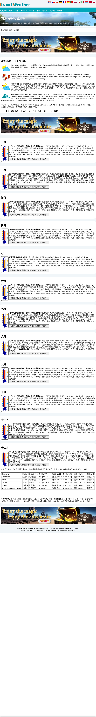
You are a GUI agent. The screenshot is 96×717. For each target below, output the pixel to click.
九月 (39, 111)
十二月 (56, 111)
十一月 (49, 111)
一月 (2, 111)
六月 (24, 111)
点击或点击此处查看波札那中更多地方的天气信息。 (29, 159)
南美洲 (59, 11)
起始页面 (3, 11)
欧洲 (10, 11)
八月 (34, 111)
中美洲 (52, 11)
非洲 (38, 11)
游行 (12, 111)
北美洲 (44, 11)
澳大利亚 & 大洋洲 (27, 11)
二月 (7, 111)
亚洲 (16, 11)
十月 (44, 111)
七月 (29, 111)
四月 (17, 111)
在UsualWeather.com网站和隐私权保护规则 (60, 530)
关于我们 (41, 530)
